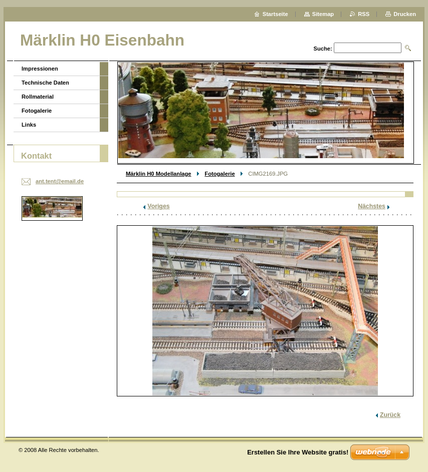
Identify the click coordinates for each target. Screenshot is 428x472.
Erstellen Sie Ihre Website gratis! (297, 452)
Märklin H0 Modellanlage (158, 174)
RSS (363, 14)
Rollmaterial (38, 97)
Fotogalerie (219, 174)
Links (29, 125)
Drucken (404, 14)
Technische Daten (45, 83)
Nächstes (371, 206)
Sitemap (323, 14)
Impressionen (40, 69)
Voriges (158, 206)
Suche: (322, 49)
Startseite (275, 14)
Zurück (390, 414)
